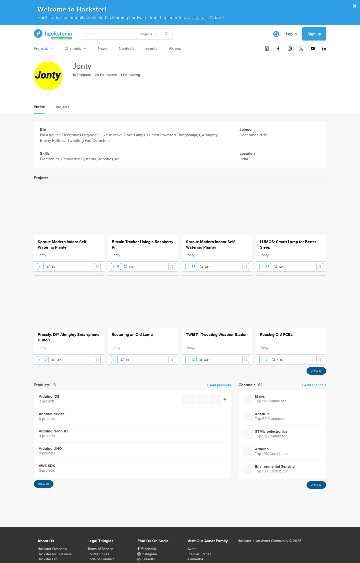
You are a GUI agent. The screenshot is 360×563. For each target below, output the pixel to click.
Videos (174, 48)
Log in (291, 34)
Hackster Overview (52, 548)
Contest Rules (98, 553)
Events (151, 48)
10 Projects (81, 75)
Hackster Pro (48, 558)
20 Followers (105, 75)
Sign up (314, 34)
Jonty (42, 255)
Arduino (262, 449)
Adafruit (262, 414)
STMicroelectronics (271, 431)
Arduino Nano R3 (53, 431)
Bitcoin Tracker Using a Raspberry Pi (142, 244)
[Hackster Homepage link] (53, 34)
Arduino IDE (49, 396)
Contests (126, 48)
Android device (51, 414)
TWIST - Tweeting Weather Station (217, 334)
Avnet (192, 548)
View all (316, 370)
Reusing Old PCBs (276, 334)
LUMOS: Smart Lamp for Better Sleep (288, 244)
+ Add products (219, 384)
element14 (195, 558)
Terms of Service (100, 548)
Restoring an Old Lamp (132, 334)
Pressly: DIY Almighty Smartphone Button (69, 337)
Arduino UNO (50, 448)
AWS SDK (47, 466)
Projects (43, 48)
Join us (199, 17)
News (103, 48)
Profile (39, 107)
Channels (75, 48)
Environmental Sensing (275, 466)
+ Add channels (314, 384)
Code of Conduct (101, 558)
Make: (260, 396)
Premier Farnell (199, 553)
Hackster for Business (55, 553)
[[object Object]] (276, 34)
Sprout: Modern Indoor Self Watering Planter (62, 244)
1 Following (130, 75)
